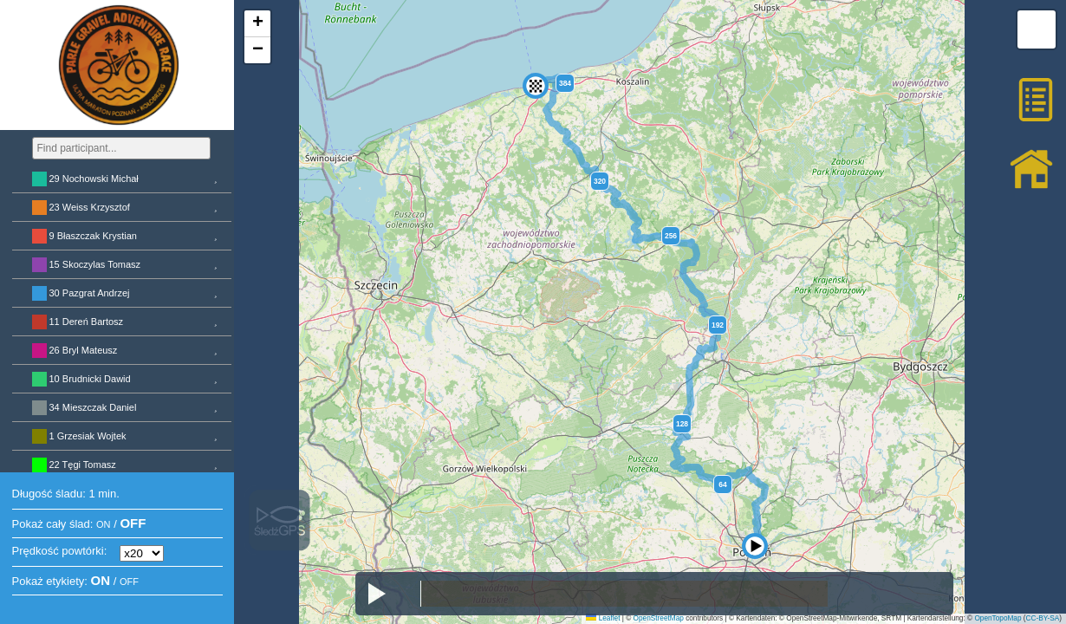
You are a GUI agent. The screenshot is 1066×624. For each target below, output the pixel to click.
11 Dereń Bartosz (86, 321)
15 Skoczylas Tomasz (95, 264)
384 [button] (565, 83)
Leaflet (603, 618)
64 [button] (722, 484)
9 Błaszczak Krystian (93, 236)
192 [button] (718, 325)
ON (103, 524)
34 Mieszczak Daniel (93, 407)
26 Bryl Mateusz (83, 350)
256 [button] (671, 235)
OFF (133, 523)
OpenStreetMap (659, 618)
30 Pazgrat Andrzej (89, 293)
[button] (536, 64)
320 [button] (600, 181)
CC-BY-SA (1043, 618)
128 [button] (682, 423)
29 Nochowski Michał (94, 178)
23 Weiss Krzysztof (89, 207)
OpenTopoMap (997, 618)
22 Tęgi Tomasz (82, 464)
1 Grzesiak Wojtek (88, 436)
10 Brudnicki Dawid (90, 379)
